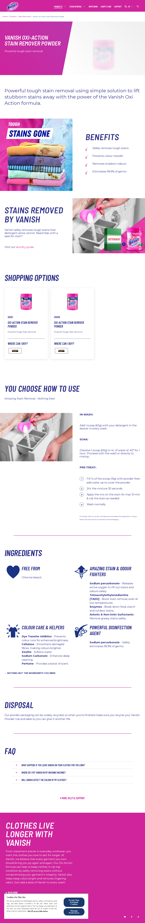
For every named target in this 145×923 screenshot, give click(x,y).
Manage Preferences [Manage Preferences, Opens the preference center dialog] (74, 912)
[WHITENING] (93, 6)
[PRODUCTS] (58, 6)
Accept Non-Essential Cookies (74, 902)
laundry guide (25, 247)
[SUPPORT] (118, 6)
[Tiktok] (138, 917)
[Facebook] (132, 917)
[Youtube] (125, 917)
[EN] (128, 6)
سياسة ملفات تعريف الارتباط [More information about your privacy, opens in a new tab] (38, 911)
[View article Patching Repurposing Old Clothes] (12, 893)
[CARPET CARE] (105, 6)
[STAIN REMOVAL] (75, 6)
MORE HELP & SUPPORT (73, 798)
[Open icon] (137, 6)
